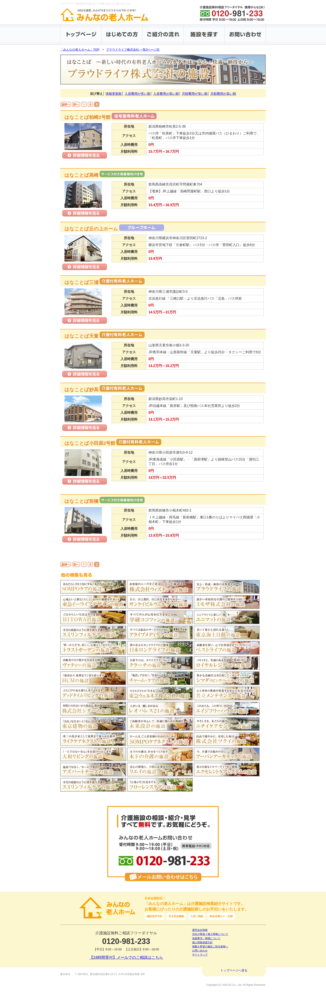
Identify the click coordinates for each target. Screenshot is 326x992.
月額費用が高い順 (223, 93)
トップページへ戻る (233, 970)
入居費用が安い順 (137, 93)
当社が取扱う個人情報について (210, 934)
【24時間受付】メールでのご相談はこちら (126, 957)
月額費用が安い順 (195, 93)
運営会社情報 (200, 930)
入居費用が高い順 (166, 93)
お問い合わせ (200, 950)
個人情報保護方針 (202, 942)
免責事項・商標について (206, 938)
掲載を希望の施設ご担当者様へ (210, 946)
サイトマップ (200, 954)
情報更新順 (114, 93)
